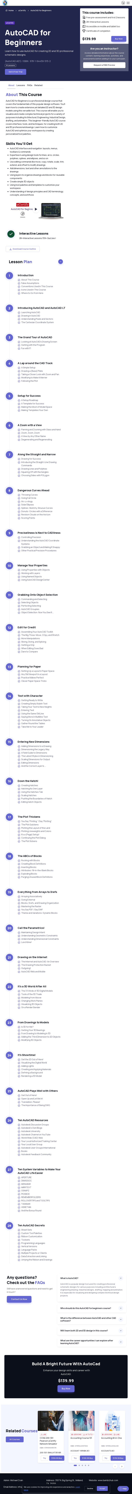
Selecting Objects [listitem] (28, 602)
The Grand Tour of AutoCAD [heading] (35, 337)
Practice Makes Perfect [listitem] (31, 677)
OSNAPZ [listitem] (23, 1190)
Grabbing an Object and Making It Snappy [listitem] (39, 547)
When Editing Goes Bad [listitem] (30, 648)
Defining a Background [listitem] (30, 1072)
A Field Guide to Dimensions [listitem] (32, 752)
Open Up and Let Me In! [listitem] (30, 1098)
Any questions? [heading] (30, 1280)
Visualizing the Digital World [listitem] (32, 1062)
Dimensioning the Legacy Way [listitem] (33, 749)
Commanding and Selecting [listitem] (32, 599)
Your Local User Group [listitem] (30, 1144)
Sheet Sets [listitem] (25, 1229)
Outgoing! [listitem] (24, 968)
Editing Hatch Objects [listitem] (30, 802)
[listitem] (38, 10)
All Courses (15, 1439)
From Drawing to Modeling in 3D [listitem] (34, 1033)
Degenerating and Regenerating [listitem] (35, 439)
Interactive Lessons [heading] (33, 233)
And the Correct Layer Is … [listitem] (32, 766)
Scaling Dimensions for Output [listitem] (34, 759)
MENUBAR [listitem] (24, 1184)
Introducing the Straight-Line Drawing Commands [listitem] (37, 464)
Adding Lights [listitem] (26, 1066)
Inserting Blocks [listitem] (27, 867)
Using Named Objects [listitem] (30, 576)
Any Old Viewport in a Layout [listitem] (33, 674)
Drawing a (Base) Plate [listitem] (30, 371)
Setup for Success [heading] (29, 395)
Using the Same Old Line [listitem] (31, 713)
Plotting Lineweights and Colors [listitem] (34, 831)
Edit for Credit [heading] (27, 627)
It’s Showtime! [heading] (27, 1055)
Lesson (20, 261)
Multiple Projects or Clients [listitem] (32, 1253)
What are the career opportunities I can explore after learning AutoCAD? (86, 1342)
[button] (75, 1465)
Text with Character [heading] (30, 696)
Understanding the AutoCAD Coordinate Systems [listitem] (38, 542)
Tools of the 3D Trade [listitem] (30, 994)
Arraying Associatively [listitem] (30, 896)
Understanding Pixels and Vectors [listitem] (35, 319)
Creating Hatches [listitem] (28, 785)
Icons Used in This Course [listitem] (32, 289)
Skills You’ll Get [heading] (19, 143)
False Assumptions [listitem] (28, 283)
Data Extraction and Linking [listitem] (32, 1256)
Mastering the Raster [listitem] (29, 906)
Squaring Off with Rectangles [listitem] (33, 472)
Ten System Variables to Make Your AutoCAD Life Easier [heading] (39, 1171)
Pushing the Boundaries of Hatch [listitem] (35, 798)
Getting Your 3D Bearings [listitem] (31, 1030)
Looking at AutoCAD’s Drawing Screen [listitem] (37, 341)
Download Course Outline (23, 249)
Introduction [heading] (26, 275)
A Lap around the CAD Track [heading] (35, 363)
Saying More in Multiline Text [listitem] (33, 716)
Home (9, 10)
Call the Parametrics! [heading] (31, 928)
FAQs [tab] (29, 85)
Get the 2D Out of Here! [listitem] (30, 1059)
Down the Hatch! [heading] (28, 781)
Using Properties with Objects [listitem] (34, 569)
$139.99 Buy (118, 1458)
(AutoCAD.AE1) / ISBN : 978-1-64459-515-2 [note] (28, 61)
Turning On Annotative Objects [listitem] (34, 720)
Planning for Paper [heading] (29, 666)
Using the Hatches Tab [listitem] (30, 792)
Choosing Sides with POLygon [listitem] (33, 475)
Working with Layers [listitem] (29, 573)
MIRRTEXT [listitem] (24, 1187)
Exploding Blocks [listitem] (27, 873)
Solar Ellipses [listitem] (26, 504)
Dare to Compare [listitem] (28, 651)
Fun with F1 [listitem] (24, 348)
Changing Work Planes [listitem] (30, 1000)
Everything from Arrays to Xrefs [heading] (37, 892)
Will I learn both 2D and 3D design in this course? (84, 1330)
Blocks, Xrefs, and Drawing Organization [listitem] (38, 903)
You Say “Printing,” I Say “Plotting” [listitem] (35, 821)
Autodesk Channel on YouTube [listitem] (34, 1134)
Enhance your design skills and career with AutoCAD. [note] (66, 1372)
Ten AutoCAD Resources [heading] (33, 1120)
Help (123, 1488)
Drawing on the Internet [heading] (32, 957)
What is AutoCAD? (69, 1278)
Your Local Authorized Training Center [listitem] (37, 1141)
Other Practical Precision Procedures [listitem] (37, 550)
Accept (102, 1488)
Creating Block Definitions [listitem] (32, 863)
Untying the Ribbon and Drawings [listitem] (35, 1259)
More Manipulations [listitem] (29, 638)
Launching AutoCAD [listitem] (29, 312)
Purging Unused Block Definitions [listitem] (35, 877)
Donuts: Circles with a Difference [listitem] (35, 511)
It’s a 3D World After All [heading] (32, 986)
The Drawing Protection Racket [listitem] (34, 965)
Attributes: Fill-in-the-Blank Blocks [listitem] (35, 870)
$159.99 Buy (56, 1458)
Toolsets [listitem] (24, 1239)
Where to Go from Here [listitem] (30, 293)
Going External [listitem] (26, 899)
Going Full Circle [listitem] (27, 498)
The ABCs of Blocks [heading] (30, 856)
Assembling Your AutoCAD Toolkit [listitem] (35, 631)
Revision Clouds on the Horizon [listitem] (34, 514)
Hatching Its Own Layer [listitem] (30, 788)
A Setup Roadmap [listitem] (28, 400)
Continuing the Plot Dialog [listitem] (32, 837)
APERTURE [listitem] (25, 1177)
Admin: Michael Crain (13, 1480)
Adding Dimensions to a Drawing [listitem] (34, 746)
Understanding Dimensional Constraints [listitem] (38, 939)
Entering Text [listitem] (26, 710)
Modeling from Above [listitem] (29, 997)
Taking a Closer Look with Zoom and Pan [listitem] (38, 374)
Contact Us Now (19, 1299)
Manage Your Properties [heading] (32, 565)
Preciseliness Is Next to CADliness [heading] (39, 532)
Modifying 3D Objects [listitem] (30, 1040)
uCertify (22, 10)
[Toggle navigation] (128, 3)
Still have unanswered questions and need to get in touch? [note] (30, 1290)
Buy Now (66, 1388)
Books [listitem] (22, 1151)
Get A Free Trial (15, 72)
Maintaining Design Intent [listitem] (31, 932)
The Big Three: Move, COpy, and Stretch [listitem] (38, 635)
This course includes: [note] (98, 12)
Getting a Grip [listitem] (26, 645)
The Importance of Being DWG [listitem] (34, 1105)
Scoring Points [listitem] (26, 518)
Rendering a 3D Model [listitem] (30, 1076)
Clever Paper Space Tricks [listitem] (32, 681)
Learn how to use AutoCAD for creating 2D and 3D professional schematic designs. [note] (39, 52)
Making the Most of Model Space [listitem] (35, 406)
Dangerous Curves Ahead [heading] (33, 490)
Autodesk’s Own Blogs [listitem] (30, 1127)
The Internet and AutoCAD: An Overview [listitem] (38, 961)
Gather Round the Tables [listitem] (31, 723)
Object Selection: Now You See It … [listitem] (36, 612)
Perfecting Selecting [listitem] (29, 605)
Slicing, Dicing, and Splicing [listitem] (32, 641)
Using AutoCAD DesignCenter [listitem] (34, 579)
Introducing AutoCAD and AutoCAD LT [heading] (41, 308)
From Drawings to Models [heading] (33, 1022)
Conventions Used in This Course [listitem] (35, 286)
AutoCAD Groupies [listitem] (28, 609)
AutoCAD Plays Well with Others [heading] (38, 1091)
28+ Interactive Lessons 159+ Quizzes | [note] (37, 238)
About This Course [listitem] (28, 279)
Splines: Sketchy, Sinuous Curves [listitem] (35, 508)
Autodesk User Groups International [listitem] (36, 1147)
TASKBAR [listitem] (24, 1203)
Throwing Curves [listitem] (28, 494)
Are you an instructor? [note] (104, 48)
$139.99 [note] (66, 1380)
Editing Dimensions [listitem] (28, 762)
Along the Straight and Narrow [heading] (37, 454)
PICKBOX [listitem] (24, 1194)
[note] (10, 65)
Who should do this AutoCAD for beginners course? (85, 1308)
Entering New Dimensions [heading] (34, 741)
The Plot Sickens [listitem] (27, 841)
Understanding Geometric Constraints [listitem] (38, 935)
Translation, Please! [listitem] (29, 1102)
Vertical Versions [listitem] (27, 1246)
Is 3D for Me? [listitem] (26, 1026)
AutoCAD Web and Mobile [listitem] (31, 971)
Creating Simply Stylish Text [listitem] (32, 703)
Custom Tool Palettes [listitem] (30, 1233)
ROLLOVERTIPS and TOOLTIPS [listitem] (34, 1200)
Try (44, 1458)
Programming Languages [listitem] (31, 1243)
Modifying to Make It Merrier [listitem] (32, 377)
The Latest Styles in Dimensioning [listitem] (35, 756)
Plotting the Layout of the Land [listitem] (34, 828)
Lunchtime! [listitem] (25, 942)
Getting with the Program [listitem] (31, 345)
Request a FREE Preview (104, 65)
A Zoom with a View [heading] (30, 425)
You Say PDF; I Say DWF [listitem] (30, 909)
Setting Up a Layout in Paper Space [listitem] (36, 671)
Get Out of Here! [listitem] (27, 1095)
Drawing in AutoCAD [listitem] (29, 315)
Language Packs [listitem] (27, 1249)
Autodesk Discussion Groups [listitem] (33, 1124)
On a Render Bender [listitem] (29, 1007)
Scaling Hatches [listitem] (27, 795)
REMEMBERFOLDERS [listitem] (29, 1197)
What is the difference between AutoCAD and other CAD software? (88, 1319)
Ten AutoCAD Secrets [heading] (31, 1225)
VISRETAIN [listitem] (24, 1207)
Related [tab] (38, 85)
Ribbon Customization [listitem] (30, 1236)
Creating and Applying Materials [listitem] (34, 1069)
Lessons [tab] (20, 85)
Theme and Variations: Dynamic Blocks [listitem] (37, 913)
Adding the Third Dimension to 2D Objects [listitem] (39, 1036)
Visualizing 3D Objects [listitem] (30, 1004)
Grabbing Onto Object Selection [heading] (38, 594)
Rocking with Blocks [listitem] (29, 860)
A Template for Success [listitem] (31, 403)
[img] (51, 1421)
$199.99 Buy (87, 1458)
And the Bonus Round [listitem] (29, 1210)
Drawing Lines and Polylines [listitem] (32, 468)
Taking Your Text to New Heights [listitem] (35, 706)
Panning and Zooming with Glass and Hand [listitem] (39, 429)
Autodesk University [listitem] (29, 1131)
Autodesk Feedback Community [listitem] (34, 1154)
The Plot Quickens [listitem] (28, 824)
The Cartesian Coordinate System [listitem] (36, 322)
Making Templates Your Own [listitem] (33, 410)
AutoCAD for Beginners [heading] (28, 37)
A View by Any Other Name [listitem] (32, 436)
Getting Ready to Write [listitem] (30, 700)
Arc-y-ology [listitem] (25, 501)
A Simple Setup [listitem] (26, 367)
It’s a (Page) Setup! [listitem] (28, 834)
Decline (90, 1488)
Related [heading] (20, 1430)
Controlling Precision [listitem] (29, 537)
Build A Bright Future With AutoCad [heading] (66, 1363)
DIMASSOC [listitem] (25, 1180)
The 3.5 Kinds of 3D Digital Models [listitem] (35, 990)
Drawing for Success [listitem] (29, 458)
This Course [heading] (24, 94)
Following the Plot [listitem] (28, 380)
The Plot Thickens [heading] (29, 816)
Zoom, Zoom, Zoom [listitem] (29, 432)
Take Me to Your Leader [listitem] (31, 726)
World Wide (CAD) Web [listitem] (30, 1137)
